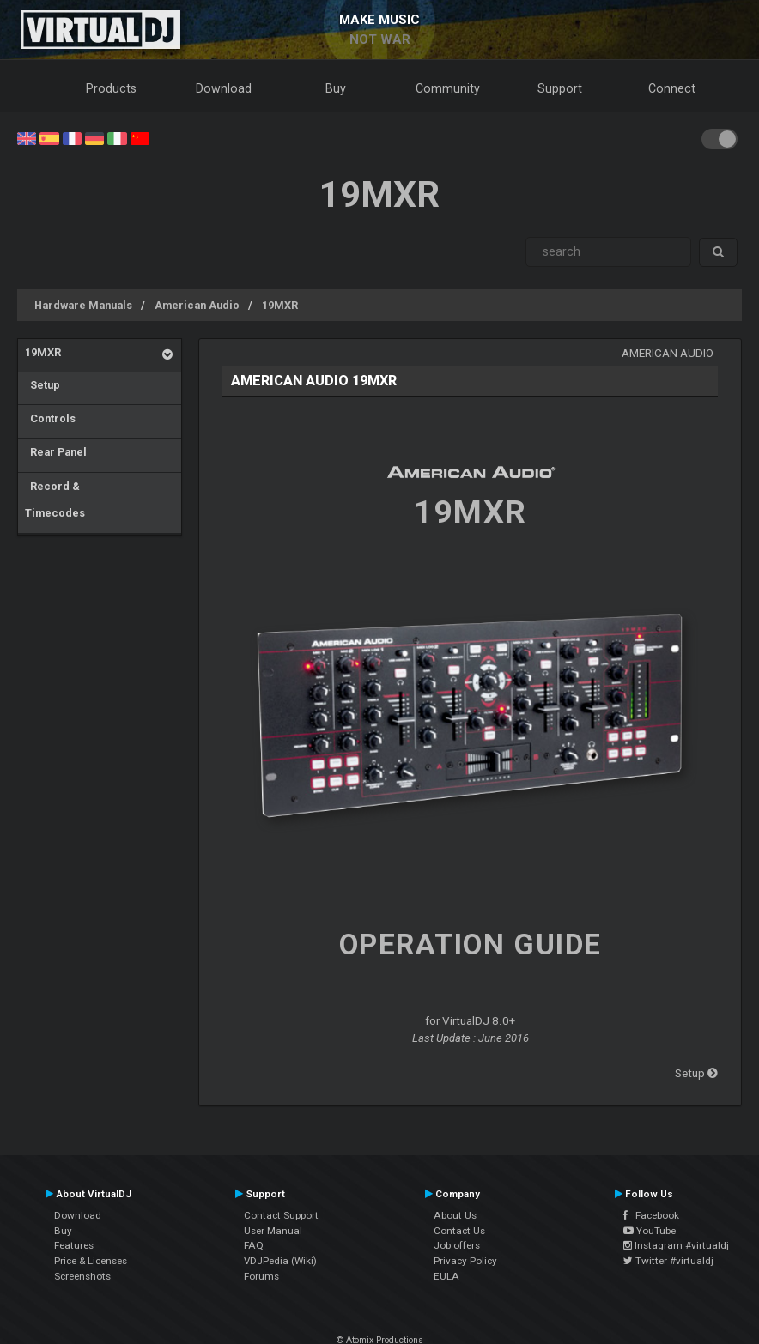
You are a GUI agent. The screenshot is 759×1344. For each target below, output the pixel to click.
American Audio (197, 305)
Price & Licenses (90, 1261)
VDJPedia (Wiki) (280, 1261)
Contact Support (281, 1215)
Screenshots (82, 1276)
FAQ (254, 1245)
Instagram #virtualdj (676, 1245)
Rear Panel (56, 451)
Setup (42, 384)
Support (559, 88)
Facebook (651, 1215)
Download (224, 88)
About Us (455, 1215)
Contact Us (459, 1231)
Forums (261, 1276)
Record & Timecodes (55, 500)
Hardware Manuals (83, 305)
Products (111, 88)
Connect (671, 88)
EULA (446, 1276)
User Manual (273, 1231)
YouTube (649, 1231)
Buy (335, 88)
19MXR (280, 305)
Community (448, 88)
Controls (50, 418)
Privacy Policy (465, 1261)
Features (74, 1245)
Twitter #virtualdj (668, 1261)
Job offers (457, 1245)
